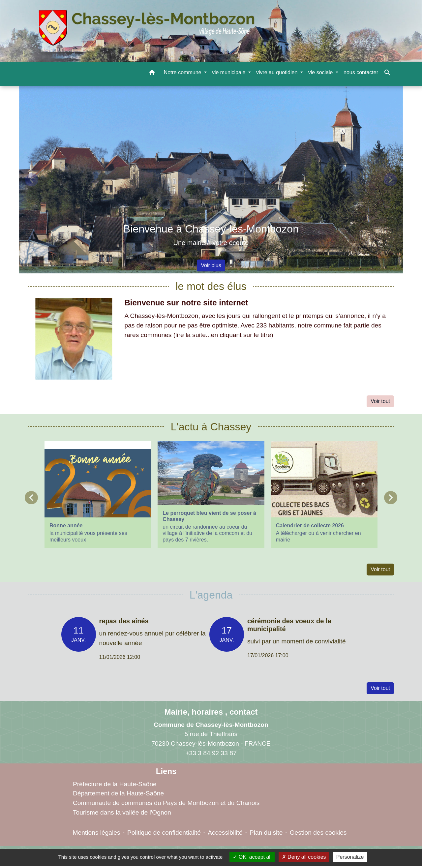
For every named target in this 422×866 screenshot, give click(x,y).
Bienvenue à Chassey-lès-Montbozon (211, 229)
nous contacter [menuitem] (361, 72)
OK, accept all (252, 857)
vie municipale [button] (229, 72)
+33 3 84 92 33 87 (210, 753)
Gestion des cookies (318, 832)
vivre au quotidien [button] (277, 72)
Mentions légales (96, 832)
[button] (152, 73)
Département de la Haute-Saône (118, 793)
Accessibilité (225, 832)
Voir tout (380, 401)
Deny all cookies (304, 857)
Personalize (350, 857)
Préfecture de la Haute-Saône (115, 784)
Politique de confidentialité (164, 832)
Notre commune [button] (183, 72)
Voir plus (211, 265)
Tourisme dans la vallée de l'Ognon (122, 812)
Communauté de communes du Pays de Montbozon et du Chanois (166, 802)
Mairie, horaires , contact (211, 711)
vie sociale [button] (321, 72)
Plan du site (266, 832)
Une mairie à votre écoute (211, 242)
